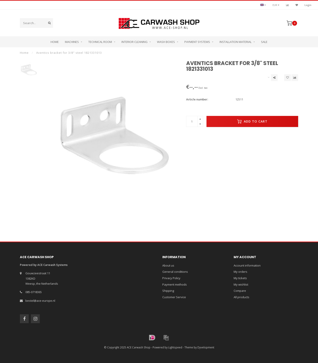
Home (55, 42)
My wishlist (241, 284)
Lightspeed (175, 347)
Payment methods (174, 284)
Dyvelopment (205, 347)
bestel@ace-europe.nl (40, 301)
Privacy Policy (171, 278)
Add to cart (252, 121)
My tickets (240, 278)
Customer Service (174, 297)
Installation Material (236, 42)
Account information (247, 265)
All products (241, 297)
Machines (72, 42)
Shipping (168, 291)
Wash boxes (166, 42)
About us (168, 265)
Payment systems (197, 42)
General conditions (175, 272)
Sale (264, 42)
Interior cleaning (134, 42)
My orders (240, 272)
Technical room (100, 42)
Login (308, 5)
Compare (240, 291)
